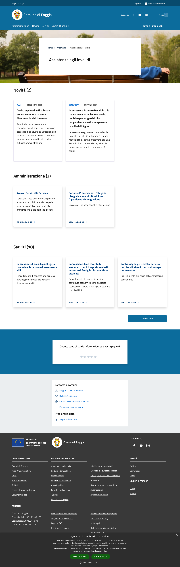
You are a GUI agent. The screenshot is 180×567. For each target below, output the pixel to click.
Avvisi (19, 104)
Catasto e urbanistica (60, 490)
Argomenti (61, 47)
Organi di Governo (20, 466)
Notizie (133, 466)
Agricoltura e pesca (99, 494)
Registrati (138, 3)
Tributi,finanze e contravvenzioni (105, 475)
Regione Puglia (18, 3)
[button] (90, 562)
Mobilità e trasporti (59, 499)
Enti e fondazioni (19, 480)
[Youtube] (134, 14)
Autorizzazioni (97, 489)
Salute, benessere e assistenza (104, 485)
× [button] (177, 535)
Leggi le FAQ (56, 523)
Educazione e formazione (102, 465)
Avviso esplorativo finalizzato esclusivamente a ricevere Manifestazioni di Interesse (33, 114)
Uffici (14, 475)
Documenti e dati (19, 494)
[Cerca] (165, 15)
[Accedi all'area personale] (154, 3)
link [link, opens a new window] (105, 551)
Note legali (95, 523)
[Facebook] (128, 14)
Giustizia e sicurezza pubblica (104, 470)
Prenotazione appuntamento (64, 513)
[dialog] (90, 550)
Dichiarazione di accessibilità (103, 528)
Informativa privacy (99, 518)
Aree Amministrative (21, 470)
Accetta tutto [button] (79, 556)
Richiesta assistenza (60, 528)
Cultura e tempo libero (61, 470)
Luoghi (133, 488)
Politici (15, 485)
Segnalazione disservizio (62, 518)
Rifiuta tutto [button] (100, 556)
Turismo (54, 494)
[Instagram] (141, 14)
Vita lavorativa (57, 475)
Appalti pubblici (58, 485)
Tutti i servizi (147, 318)
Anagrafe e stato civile (61, 466)
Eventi (133, 493)
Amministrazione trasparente (104, 513)
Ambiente (95, 480)
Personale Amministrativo (23, 490)
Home (50, 47)
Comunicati (74, 104)
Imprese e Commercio (61, 480)
